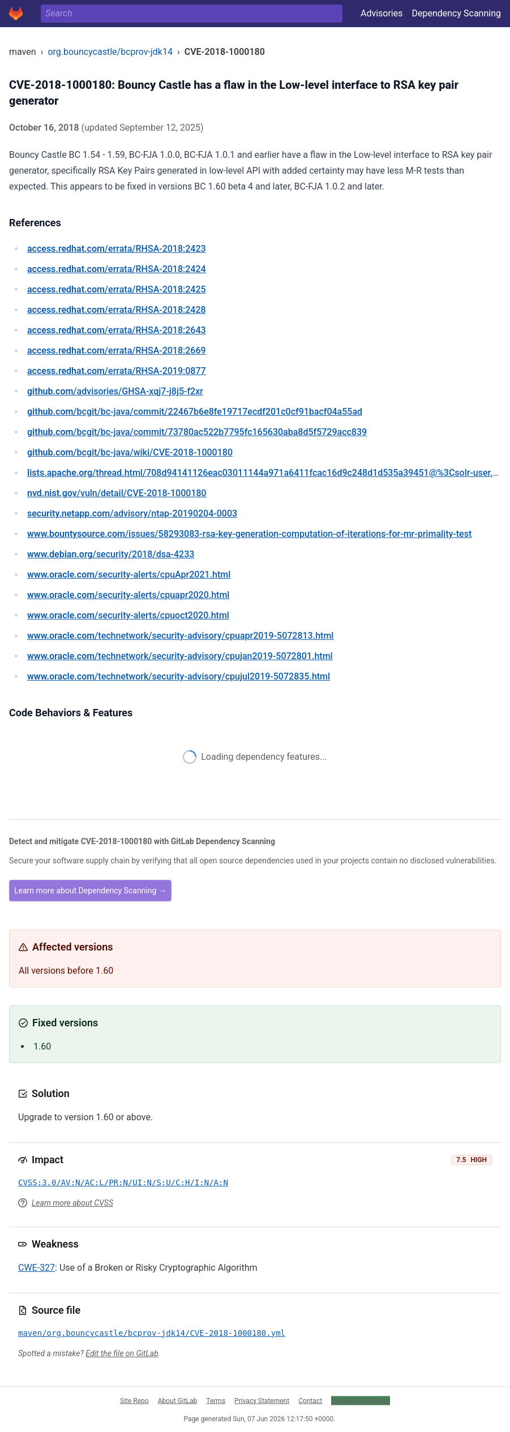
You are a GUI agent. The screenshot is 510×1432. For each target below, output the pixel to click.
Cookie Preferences (360, 1400)
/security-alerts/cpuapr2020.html (128, 595)
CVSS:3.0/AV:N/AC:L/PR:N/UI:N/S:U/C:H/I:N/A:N (123, 1182)
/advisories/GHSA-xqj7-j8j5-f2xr (115, 391)
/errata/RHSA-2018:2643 (116, 330)
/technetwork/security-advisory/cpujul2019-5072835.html (178, 676)
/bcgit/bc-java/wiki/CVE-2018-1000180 (130, 452)
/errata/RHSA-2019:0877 (116, 370)
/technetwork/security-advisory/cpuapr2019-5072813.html (180, 635)
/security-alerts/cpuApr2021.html (128, 574)
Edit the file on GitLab (121, 1353)
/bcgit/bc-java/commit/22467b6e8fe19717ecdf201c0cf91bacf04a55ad (194, 411)
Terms (215, 1400)
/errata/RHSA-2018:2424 (116, 269)
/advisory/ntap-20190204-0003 (132, 513)
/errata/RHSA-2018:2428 (116, 309)
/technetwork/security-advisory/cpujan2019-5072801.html (180, 656)
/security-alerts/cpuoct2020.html (128, 615)
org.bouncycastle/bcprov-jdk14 (110, 51)
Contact (310, 1400)
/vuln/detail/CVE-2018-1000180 (117, 493)
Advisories (382, 13)
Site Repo (134, 1400)
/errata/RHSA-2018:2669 (116, 350)
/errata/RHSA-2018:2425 (116, 289)
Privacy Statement (261, 1400)
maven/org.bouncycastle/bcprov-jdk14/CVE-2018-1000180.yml (151, 1333)
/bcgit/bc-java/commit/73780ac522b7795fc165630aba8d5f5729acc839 (197, 432)
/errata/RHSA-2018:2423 (116, 248)
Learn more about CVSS (72, 1202)
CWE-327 (36, 1267)
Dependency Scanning (456, 13)
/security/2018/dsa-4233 (110, 554)
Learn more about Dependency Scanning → (90, 890)
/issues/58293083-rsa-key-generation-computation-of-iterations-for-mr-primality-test (249, 533)
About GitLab (178, 1400)
